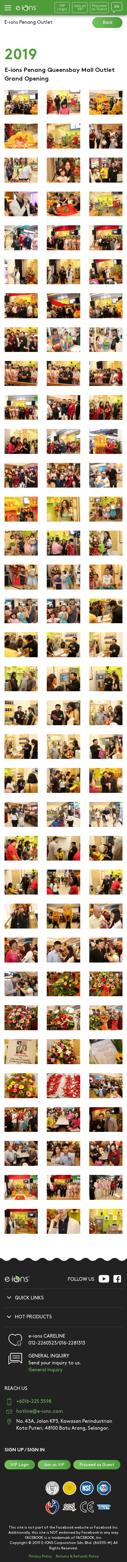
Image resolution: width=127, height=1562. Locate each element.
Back (108, 22)
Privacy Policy (40, 1556)
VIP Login (20, 1465)
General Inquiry (45, 1370)
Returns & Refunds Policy (77, 1556)
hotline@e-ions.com (39, 1411)
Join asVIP (80, 7)
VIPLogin (62, 7)
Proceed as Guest (96, 1465)
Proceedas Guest (99, 7)
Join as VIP (54, 1465)
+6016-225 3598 (33, 1401)
